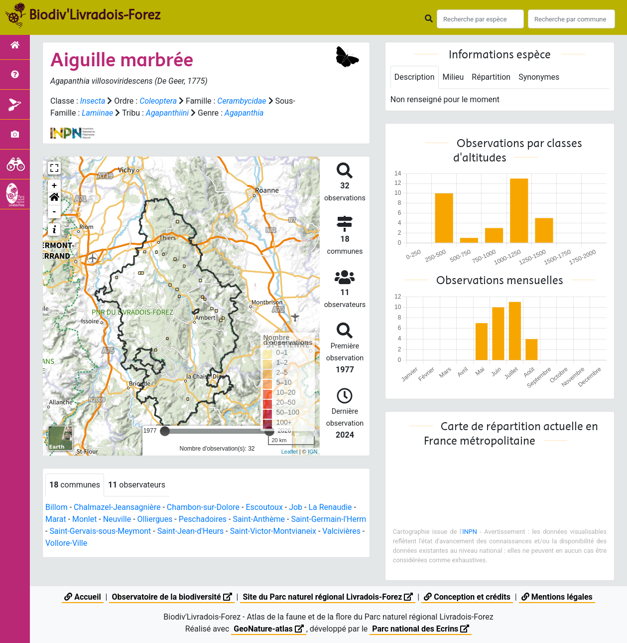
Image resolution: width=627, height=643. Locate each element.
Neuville (117, 519)
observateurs (136, 484)
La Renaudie (331, 507)
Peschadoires (203, 519)
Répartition (491, 77)
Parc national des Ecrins (420, 629)
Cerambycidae (242, 101)
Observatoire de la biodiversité (172, 597)
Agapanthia (244, 113)
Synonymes (539, 77)
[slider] (165, 431)
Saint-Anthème (259, 519)
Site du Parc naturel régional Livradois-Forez (328, 597)
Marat (55, 519)
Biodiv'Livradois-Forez (94, 14)
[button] (54, 198)
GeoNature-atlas (268, 629)
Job (296, 507)
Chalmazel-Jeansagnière (117, 507)
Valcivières (64, 543)
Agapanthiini (167, 113)
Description (414, 77)
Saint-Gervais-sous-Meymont (125, 531)
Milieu (453, 77)
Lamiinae (97, 113)
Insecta (93, 101)
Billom (56, 507)
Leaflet (289, 452)
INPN (469, 531)
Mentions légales (557, 597)
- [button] (54, 212)
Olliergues (155, 519)
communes (74, 484)
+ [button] (54, 186)
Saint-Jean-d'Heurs (215, 531)
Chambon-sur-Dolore (203, 507)
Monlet (84, 519)
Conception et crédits (467, 597)
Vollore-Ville (110, 543)
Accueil (82, 597)
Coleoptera (158, 101)
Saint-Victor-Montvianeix (298, 531)
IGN (313, 452)
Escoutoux (264, 507)
